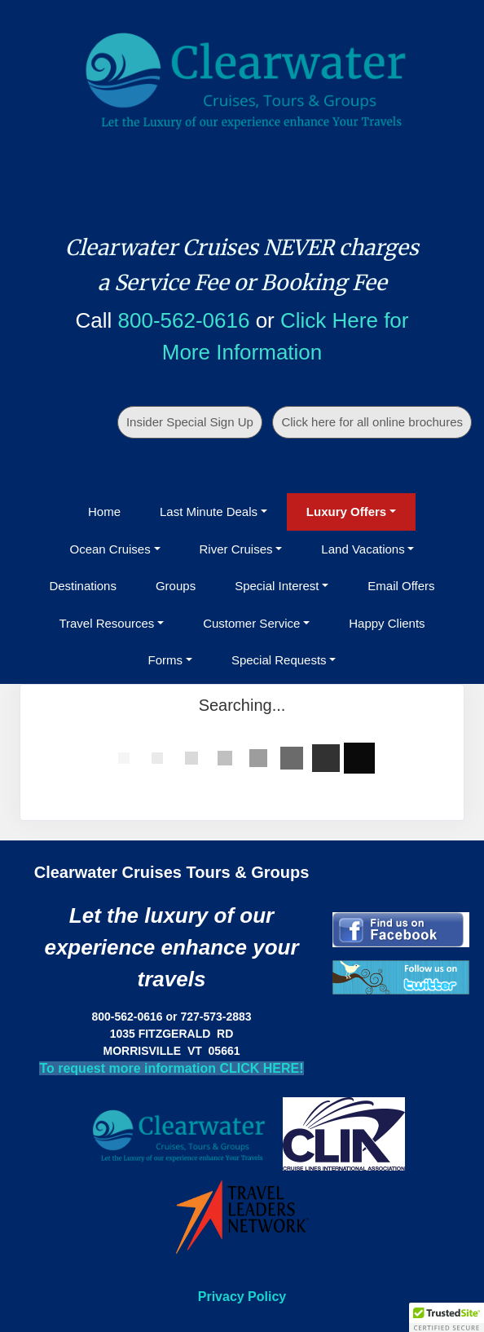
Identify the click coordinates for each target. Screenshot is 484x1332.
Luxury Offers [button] (346, 511)
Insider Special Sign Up (189, 422)
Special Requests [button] (279, 660)
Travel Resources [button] (106, 623)
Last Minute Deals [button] (208, 511)
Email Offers (400, 586)
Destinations (83, 586)
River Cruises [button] (236, 549)
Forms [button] (165, 660)
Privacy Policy (242, 1296)
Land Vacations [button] (362, 549)
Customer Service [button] (251, 623)
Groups (176, 586)
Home (104, 511)
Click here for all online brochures (372, 422)
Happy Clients (387, 623)
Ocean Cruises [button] (110, 549)
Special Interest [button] (277, 586)
